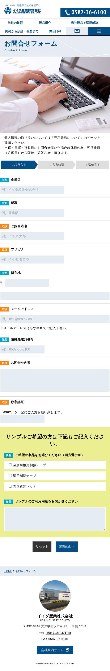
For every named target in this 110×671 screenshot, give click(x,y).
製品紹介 (45, 22)
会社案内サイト (52, 650)
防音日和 (55, 31)
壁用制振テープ (22, 476)
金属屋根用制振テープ (27, 465)
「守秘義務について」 (67, 137)
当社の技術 (15, 22)
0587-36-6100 (58, 633)
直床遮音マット (22, 486)
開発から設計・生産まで (21, 31)
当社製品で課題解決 (84, 22)
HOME (8, 571)
